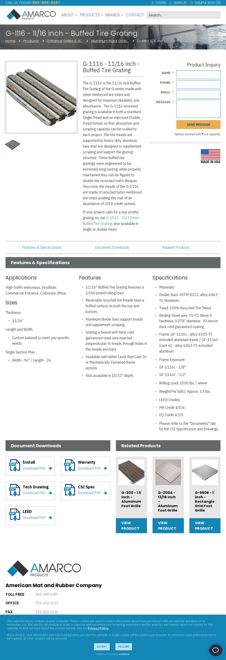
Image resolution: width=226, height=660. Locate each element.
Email (165, 92)
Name (166, 73)
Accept (102, 646)
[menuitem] (158, 3)
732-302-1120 (47, 612)
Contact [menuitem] (135, 15)
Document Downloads (112, 247)
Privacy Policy (98, 628)
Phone (165, 83)
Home (11, 41)
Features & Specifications (42, 247)
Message (163, 102)
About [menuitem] (67, 15)
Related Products (175, 247)
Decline (123, 646)
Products (31, 41)
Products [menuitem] (90, 15)
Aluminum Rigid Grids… (110, 41)
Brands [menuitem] (112, 15)
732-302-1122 (47, 603)
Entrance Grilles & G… (65, 41)
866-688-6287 (46, 2)
